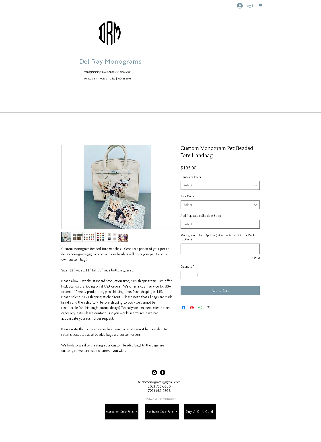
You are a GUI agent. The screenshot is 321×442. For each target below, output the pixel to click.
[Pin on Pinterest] (192, 307)
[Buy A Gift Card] (200, 411)
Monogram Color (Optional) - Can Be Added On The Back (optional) (218, 237)
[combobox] (220, 185)
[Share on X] (209, 307)
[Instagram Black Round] (154, 372)
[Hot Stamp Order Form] (162, 411)
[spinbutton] (191, 275)
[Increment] (197, 275)
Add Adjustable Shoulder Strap (201, 216)
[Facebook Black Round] (162, 372)
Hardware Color (191, 177)
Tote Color (187, 196)
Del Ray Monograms (124, 61)
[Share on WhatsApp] (200, 307)
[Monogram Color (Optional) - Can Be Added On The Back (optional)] (220, 249)
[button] (260, 4)
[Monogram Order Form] (121, 411)
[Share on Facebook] (183, 307)
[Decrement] (184, 275)
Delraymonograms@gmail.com (158, 382)
